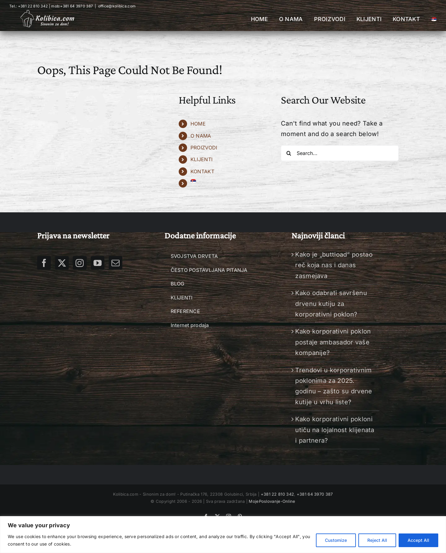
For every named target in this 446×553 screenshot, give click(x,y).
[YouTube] (97, 263)
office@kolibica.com (117, 6)
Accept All (418, 540)
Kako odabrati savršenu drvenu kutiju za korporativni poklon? (331, 303)
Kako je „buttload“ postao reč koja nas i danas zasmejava (334, 265)
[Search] (288, 153)
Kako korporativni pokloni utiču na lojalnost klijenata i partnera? (334, 429)
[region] (223, 534)
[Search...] (340, 153)
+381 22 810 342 (276, 494)
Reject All (377, 540)
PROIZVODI (203, 147)
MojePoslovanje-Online (272, 501)
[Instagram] (79, 263)
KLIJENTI (201, 159)
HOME (198, 124)
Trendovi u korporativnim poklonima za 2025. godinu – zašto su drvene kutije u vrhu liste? (333, 386)
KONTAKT (202, 171)
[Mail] (115, 263)
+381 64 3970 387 (76, 6)
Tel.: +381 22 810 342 (28, 6)
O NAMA (200, 136)
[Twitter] (62, 263)
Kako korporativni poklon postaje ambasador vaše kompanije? (333, 342)
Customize (336, 540)
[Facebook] (44, 263)
